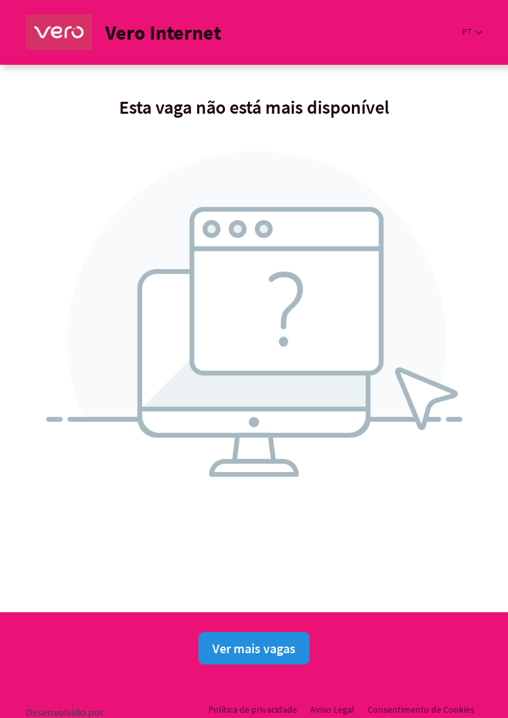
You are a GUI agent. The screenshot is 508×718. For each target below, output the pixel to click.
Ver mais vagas (254, 648)
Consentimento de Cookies (421, 709)
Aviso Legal (332, 709)
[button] (472, 32)
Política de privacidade (252, 709)
